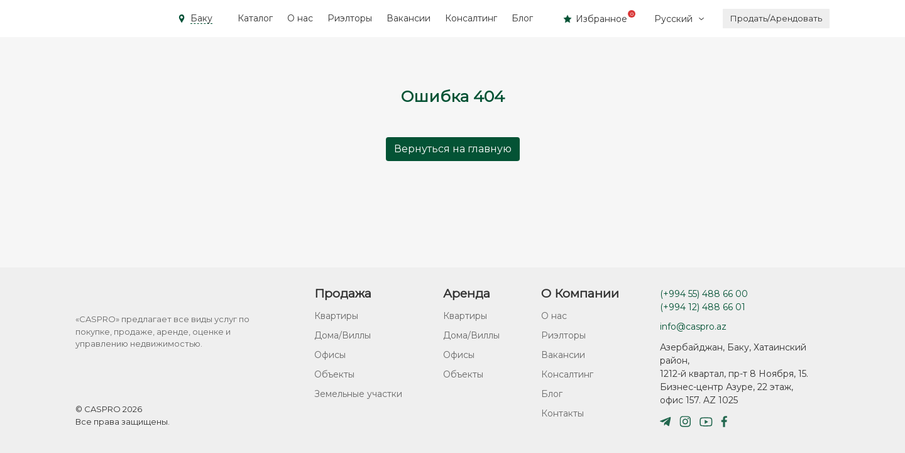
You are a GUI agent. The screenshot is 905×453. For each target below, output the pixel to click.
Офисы (330, 355)
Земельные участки (358, 394)
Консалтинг (471, 18)
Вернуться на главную (453, 149)
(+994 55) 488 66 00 (704, 293)
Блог (522, 18)
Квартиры (336, 316)
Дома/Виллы (342, 335)
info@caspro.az (693, 326)
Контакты (562, 413)
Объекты (334, 374)
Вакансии (409, 18)
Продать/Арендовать (776, 18)
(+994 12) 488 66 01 (702, 307)
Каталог (255, 18)
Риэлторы (349, 18)
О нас (300, 18)
